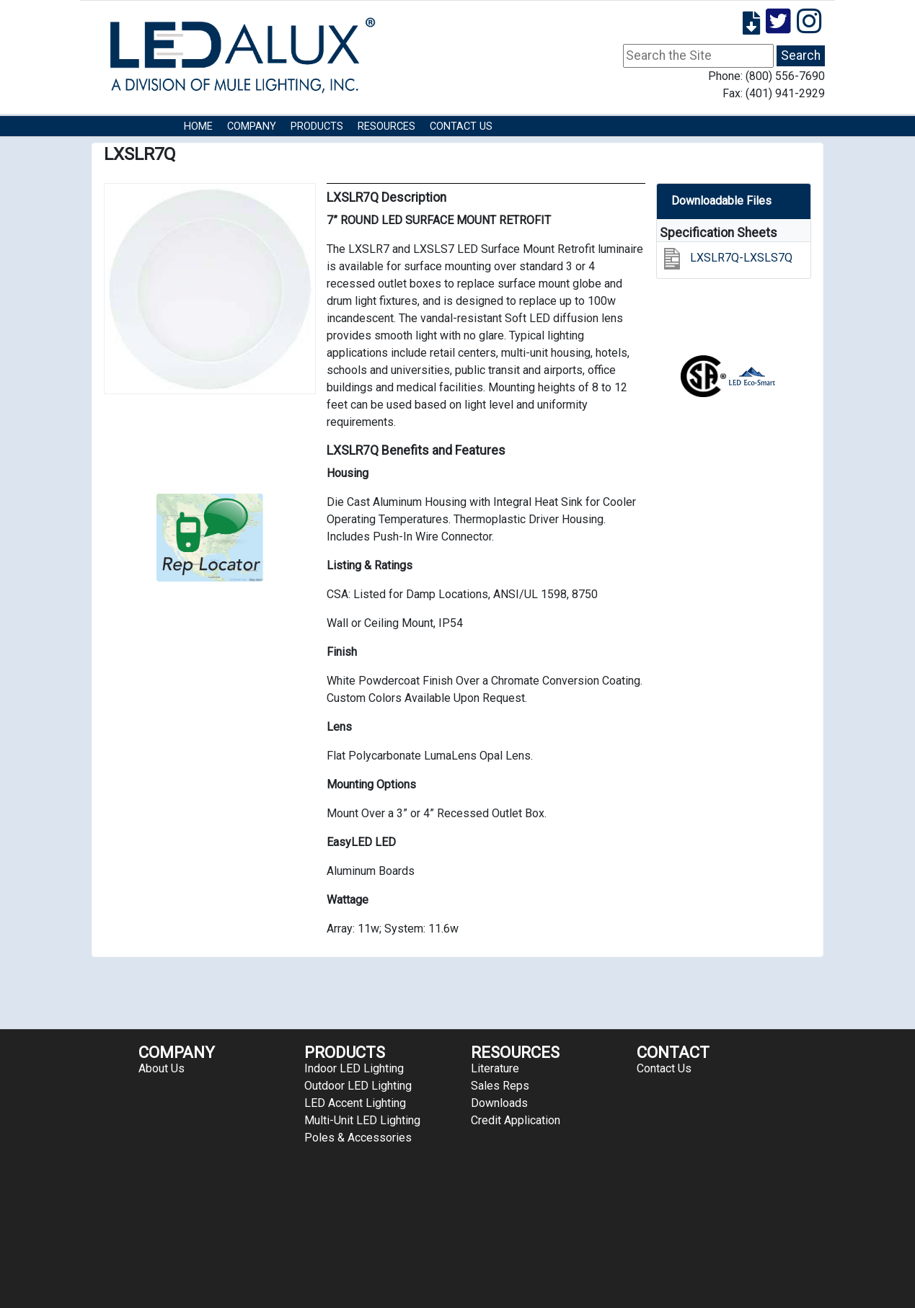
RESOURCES (386, 126)
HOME (198, 126)
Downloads (499, 1103)
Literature (495, 1068)
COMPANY (251, 126)
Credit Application (515, 1120)
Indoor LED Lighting (354, 1068)
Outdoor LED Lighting (358, 1086)
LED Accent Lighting (355, 1103)
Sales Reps (500, 1086)
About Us (161, 1068)
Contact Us (461, 126)
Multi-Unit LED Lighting (362, 1120)
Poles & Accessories (358, 1137)
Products (317, 126)
